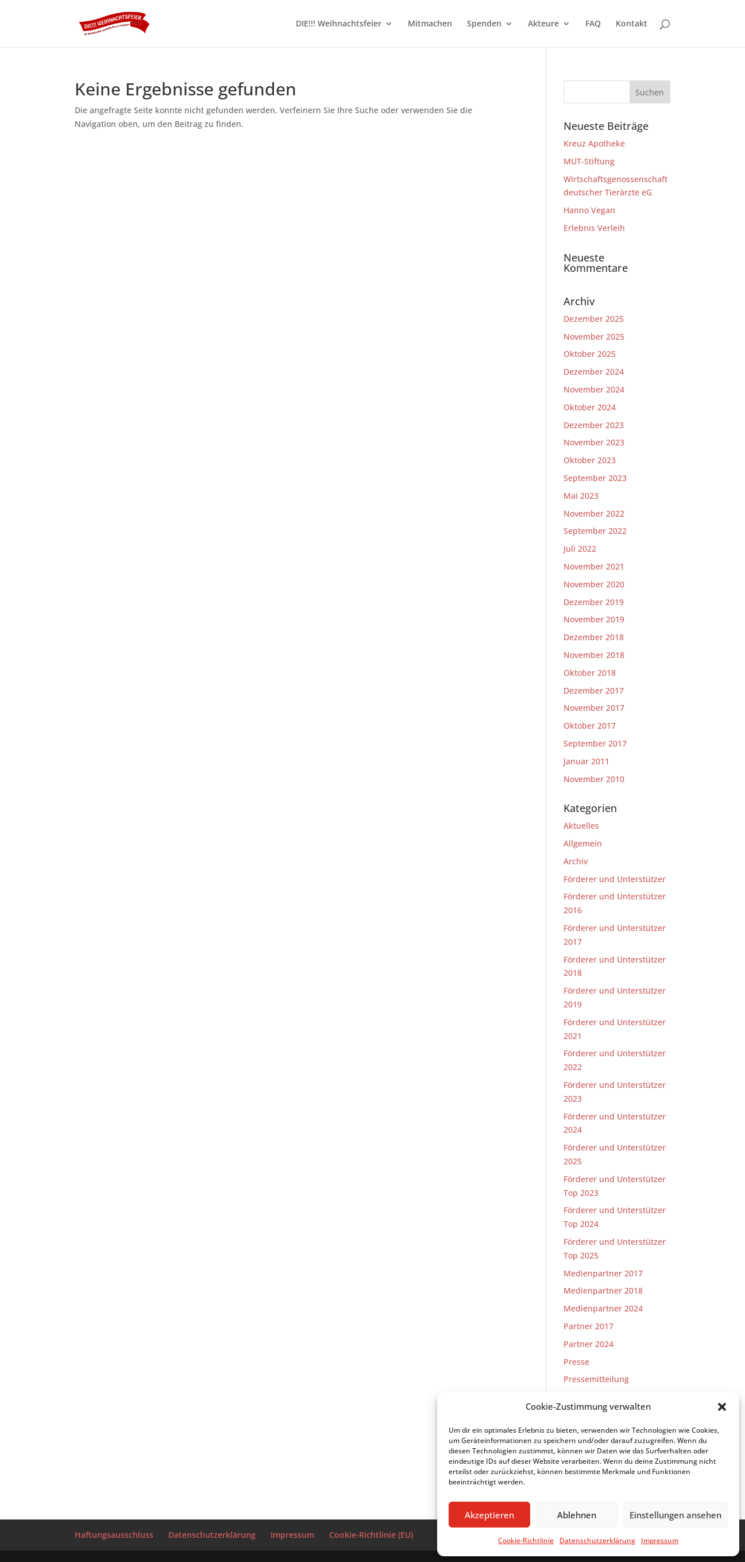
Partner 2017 (588, 1326)
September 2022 (595, 530)
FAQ (593, 24)
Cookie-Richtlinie (526, 1540)
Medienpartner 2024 (603, 1308)
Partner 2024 (588, 1343)
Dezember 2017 (593, 690)
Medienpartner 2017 (603, 1273)
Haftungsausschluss (114, 1534)
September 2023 (595, 477)
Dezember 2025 (593, 318)
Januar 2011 (586, 761)
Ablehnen (576, 1515)
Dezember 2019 (593, 602)
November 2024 (593, 389)
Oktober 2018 (589, 672)
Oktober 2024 (589, 407)
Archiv (575, 861)
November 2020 (593, 584)
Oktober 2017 (589, 725)
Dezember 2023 (593, 425)
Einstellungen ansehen (675, 1515)
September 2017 (595, 743)
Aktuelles (581, 825)
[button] (722, 1407)
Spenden (484, 24)
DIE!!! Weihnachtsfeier (338, 24)
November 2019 (593, 619)
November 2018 (593, 654)
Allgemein (582, 843)
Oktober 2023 (589, 460)
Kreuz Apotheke (594, 143)
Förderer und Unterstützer (614, 879)
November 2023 (593, 442)
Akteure (543, 24)
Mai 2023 (581, 495)
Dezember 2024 (593, 371)
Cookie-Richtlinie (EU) (371, 1534)
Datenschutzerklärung (597, 1540)
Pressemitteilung (596, 1379)
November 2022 (593, 513)
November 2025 (593, 336)
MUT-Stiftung (589, 161)
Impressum (659, 1540)
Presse (576, 1361)
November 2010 (593, 779)
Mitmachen (430, 24)
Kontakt (631, 24)
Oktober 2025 (589, 353)
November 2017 (593, 707)
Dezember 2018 (593, 637)
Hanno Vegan (589, 210)
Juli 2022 (579, 548)
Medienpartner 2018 (603, 1290)
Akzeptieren (489, 1515)
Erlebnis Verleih (594, 227)
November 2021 (593, 566)
